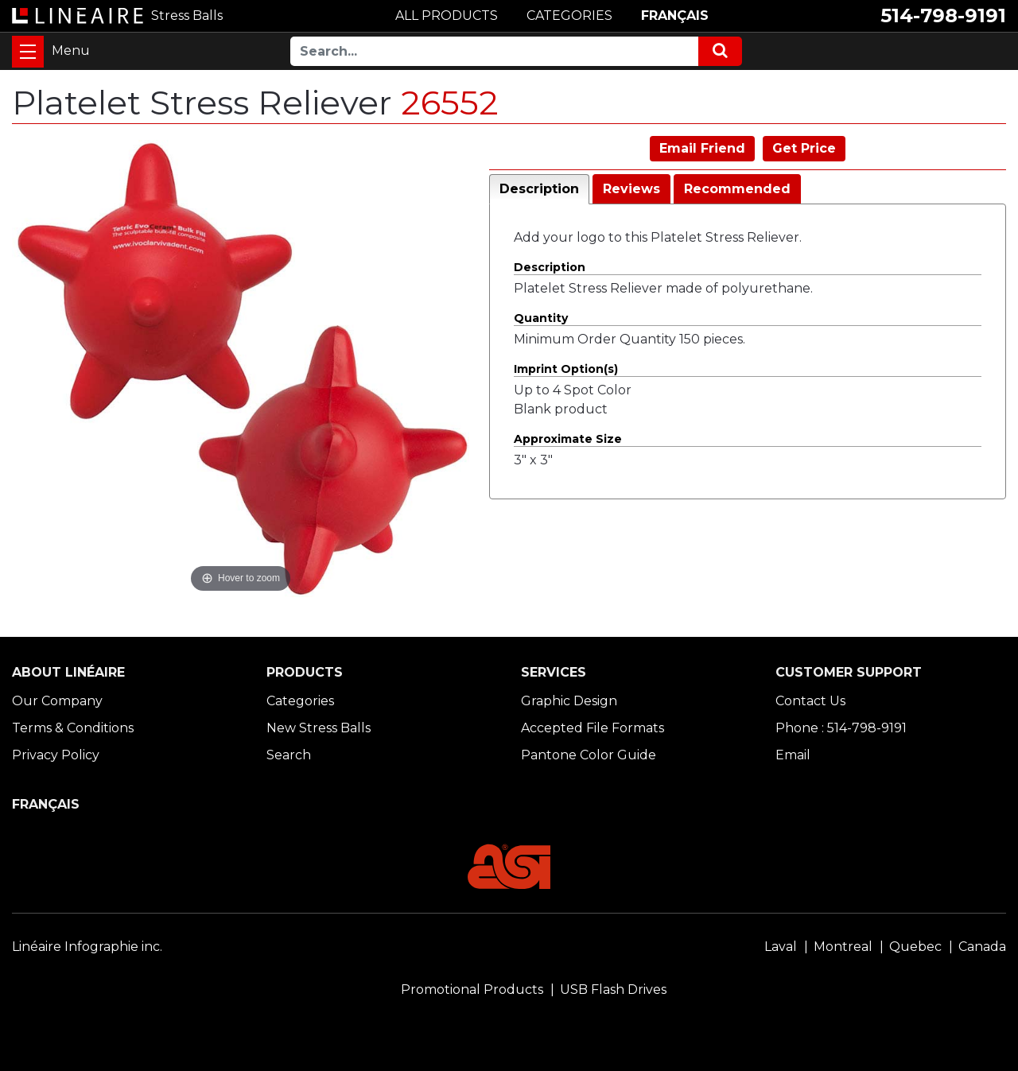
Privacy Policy (55, 755)
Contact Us (810, 700)
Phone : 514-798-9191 (841, 727)
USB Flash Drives (613, 989)
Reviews (631, 188)
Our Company (57, 700)
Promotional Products (472, 989)
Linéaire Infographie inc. (87, 946)
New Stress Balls (318, 727)
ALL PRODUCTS (446, 15)
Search (288, 755)
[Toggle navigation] (28, 52)
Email (792, 755)
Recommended (737, 188)
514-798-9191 (943, 15)
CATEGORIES (569, 15)
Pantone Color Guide (588, 755)
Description (539, 188)
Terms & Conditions (73, 727)
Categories (300, 700)
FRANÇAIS (675, 15)
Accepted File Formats (592, 727)
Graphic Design (569, 700)
